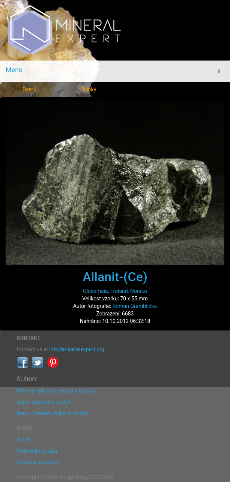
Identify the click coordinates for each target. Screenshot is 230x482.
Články (88, 89)
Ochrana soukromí (38, 462)
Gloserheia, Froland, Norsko (115, 291)
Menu (14, 70)
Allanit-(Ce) (115, 276)
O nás (23, 440)
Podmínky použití (37, 451)
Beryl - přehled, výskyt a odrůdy (53, 413)
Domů (29, 89)
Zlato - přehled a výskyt (43, 402)
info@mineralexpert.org (77, 349)
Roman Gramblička (135, 306)
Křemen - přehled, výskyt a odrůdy (56, 391)
